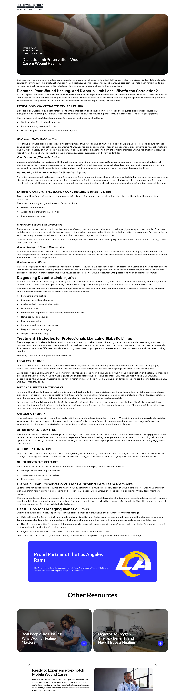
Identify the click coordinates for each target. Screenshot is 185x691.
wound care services (50, 211)
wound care (119, 82)
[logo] (30, 7)
